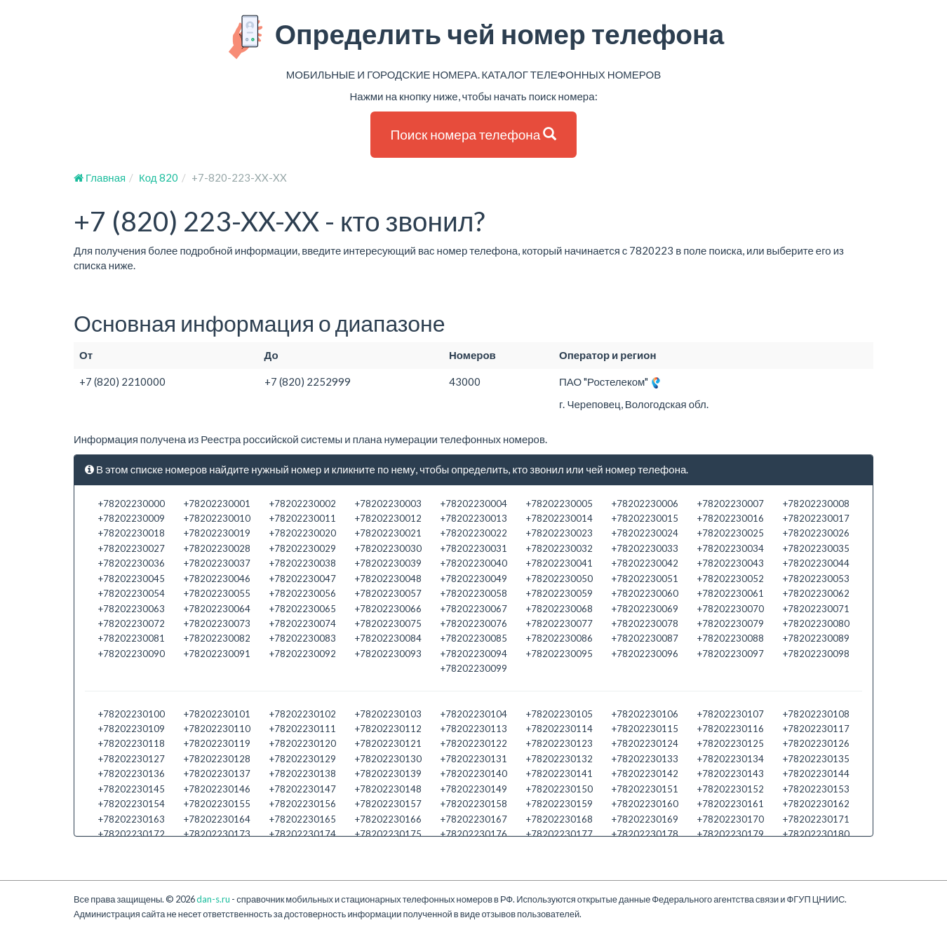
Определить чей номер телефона (474, 37)
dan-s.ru (213, 899)
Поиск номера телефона (474, 134)
